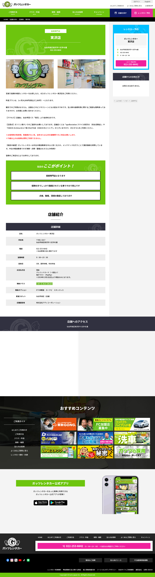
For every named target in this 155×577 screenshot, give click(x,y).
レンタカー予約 (142, 13)
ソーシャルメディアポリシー (106, 570)
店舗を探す (120, 13)
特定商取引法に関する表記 (72, 570)
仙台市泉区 (119, 101)
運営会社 (139, 570)
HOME (40, 537)
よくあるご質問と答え (134, 6)
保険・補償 (56, 13)
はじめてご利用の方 (117, 6)
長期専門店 (134, 101)
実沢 (126, 101)
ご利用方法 (13, 13)
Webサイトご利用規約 (126, 570)
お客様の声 (149, 6)
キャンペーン (99, 13)
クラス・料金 (34, 13)
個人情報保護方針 (89, 570)
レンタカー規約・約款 (19, 454)
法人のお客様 (77, 13)
